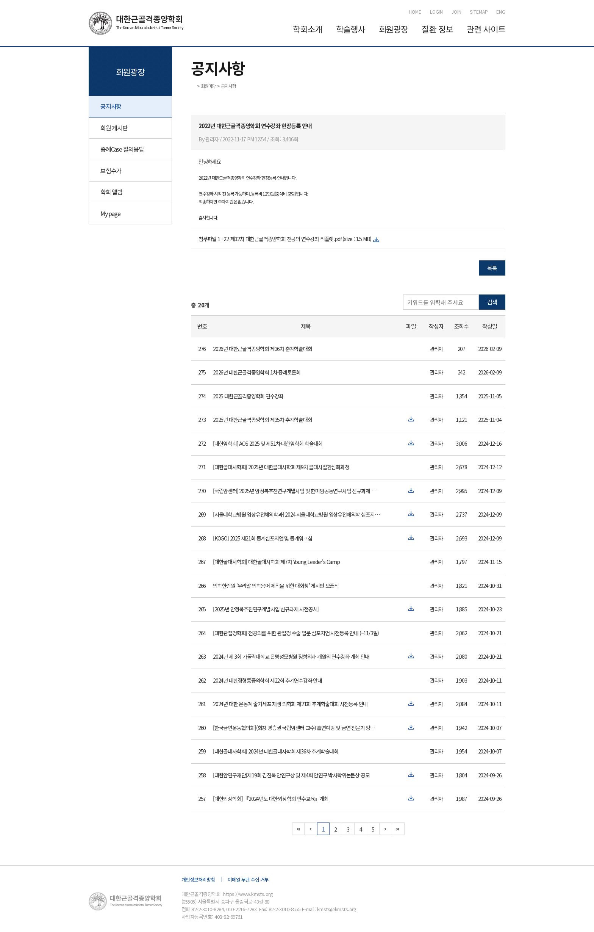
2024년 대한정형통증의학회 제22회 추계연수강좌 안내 (267, 680)
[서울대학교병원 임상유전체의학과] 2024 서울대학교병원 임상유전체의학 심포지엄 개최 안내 (296, 514)
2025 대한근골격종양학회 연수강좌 (248, 396)
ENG (500, 11)
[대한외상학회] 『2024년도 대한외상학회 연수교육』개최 (270, 798)
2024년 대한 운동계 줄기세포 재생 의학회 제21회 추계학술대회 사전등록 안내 (290, 704)
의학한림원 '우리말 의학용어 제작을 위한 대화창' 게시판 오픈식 (276, 585)
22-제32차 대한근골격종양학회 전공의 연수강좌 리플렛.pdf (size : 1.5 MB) (297, 239)
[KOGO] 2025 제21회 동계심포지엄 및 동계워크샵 (262, 538)
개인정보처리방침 (198, 879)
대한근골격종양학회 (137, 23)
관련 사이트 (486, 29)
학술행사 (350, 29)
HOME (415, 11)
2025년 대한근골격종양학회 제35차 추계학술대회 (262, 419)
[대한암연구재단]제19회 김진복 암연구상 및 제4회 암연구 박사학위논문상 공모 (291, 775)
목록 (492, 268)
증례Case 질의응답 (122, 149)
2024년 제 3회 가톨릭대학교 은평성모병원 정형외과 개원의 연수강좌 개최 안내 (291, 656)
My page (110, 213)
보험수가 (110, 170)
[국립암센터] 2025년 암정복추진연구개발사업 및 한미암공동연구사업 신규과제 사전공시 (296, 491)
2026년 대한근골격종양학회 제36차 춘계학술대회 (262, 348)
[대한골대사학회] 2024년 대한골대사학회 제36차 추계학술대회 (275, 751)
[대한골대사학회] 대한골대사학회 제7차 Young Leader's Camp (276, 561)
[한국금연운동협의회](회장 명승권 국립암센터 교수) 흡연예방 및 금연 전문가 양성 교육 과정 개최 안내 (296, 728)
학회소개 (307, 29)
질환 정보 (437, 29)
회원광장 (393, 29)
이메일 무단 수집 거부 (248, 879)
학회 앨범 (111, 191)
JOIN (456, 11)
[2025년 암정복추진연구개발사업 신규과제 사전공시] (266, 609)
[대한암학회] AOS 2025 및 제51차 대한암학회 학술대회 (267, 443)
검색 (492, 302)
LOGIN (436, 11)
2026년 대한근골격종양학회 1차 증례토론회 (256, 372)
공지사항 (110, 106)
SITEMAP (479, 11)
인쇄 (502, 85)
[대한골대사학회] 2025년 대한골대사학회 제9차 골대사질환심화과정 (281, 467)
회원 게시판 (114, 127)
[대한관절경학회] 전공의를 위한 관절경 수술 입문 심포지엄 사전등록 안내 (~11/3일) (296, 633)
